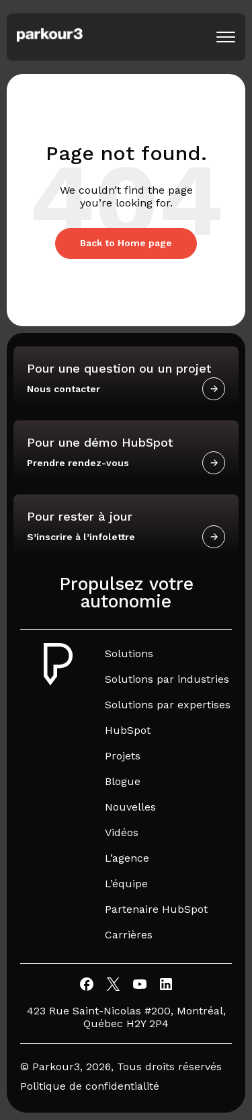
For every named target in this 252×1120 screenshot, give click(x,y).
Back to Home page (126, 242)
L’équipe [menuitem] (126, 883)
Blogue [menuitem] (122, 781)
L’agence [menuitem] (127, 858)
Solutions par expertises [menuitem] (167, 704)
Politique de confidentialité (89, 1086)
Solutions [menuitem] (129, 653)
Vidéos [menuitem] (121, 832)
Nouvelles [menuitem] (130, 806)
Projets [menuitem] (122, 755)
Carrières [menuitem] (129, 934)
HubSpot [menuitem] (128, 730)
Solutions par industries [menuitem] (167, 679)
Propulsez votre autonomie (126, 592)
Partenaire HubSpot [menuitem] (156, 909)
